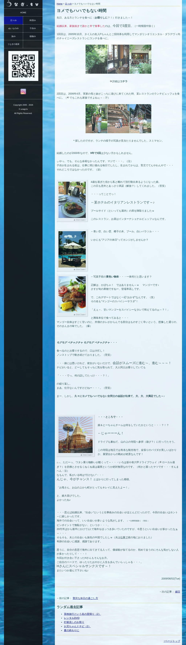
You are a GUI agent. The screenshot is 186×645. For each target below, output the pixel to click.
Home (59, 4)
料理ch (33, 20)
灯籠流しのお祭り (74, 622)
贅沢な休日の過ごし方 (85, 598)
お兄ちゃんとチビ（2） (77, 626)
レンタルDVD (72, 618)
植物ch (33, 36)
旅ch (13, 36)
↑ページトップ (172, 641)
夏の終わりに (71, 630)
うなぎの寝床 (13, 44)
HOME (23, 12)
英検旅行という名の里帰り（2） (82, 614)
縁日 (177, 591)
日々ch (68, 4)
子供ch (33, 28)
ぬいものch (13, 28)
